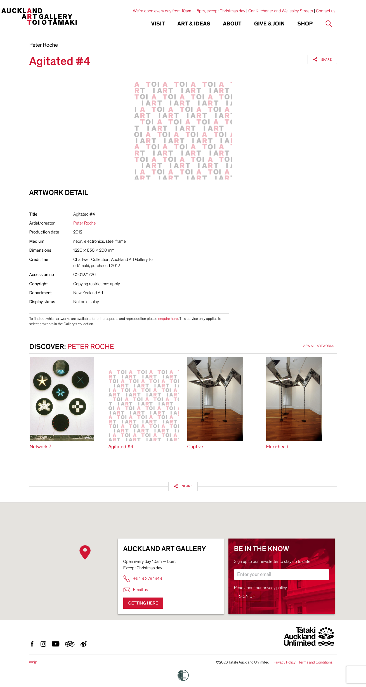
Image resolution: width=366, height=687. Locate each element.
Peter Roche (43, 45)
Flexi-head (277, 447)
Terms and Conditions (316, 662)
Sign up (247, 596)
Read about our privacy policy (260, 588)
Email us (135, 589)
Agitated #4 (120, 447)
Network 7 (40, 447)
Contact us (326, 11)
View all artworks (318, 346)
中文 (33, 662)
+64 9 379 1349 (142, 578)
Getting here (143, 603)
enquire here (168, 318)
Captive (195, 447)
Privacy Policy (285, 662)
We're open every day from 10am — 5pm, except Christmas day (189, 11)
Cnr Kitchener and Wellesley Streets (280, 11)
